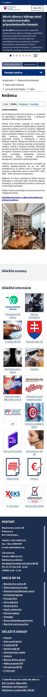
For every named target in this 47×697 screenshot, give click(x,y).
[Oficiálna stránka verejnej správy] (9, 2)
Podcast (8, 637)
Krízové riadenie (11, 613)
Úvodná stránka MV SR (12, 64)
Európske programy (13, 594)
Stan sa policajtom (13, 641)
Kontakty (34, 104)
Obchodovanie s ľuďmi (14, 652)
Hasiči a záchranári (13, 609)
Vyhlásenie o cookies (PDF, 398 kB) (18, 690)
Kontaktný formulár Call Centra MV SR (20, 563)
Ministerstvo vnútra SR (15, 584)
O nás (5, 104)
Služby (32, 89)
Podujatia (23, 104)
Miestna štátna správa (14, 659)
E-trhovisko (9, 670)
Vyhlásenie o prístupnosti (14, 686)
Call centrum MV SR (13, 667)
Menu (37, 7)
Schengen (8, 616)
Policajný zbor (10, 598)
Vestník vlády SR (11, 648)
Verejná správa (29, 64)
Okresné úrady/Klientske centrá (19, 591)
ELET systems (8, 683)
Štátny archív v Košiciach (14, 84)
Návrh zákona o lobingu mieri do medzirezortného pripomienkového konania (22, 20)
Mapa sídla (21, 683)
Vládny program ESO (13, 663)
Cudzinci (8, 656)
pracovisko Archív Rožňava (15, 89)
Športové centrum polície (16, 624)
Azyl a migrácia (11, 602)
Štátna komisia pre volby (16, 587)
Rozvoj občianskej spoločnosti (18, 620)
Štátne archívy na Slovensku (28, 80)
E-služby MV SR (11, 645)
